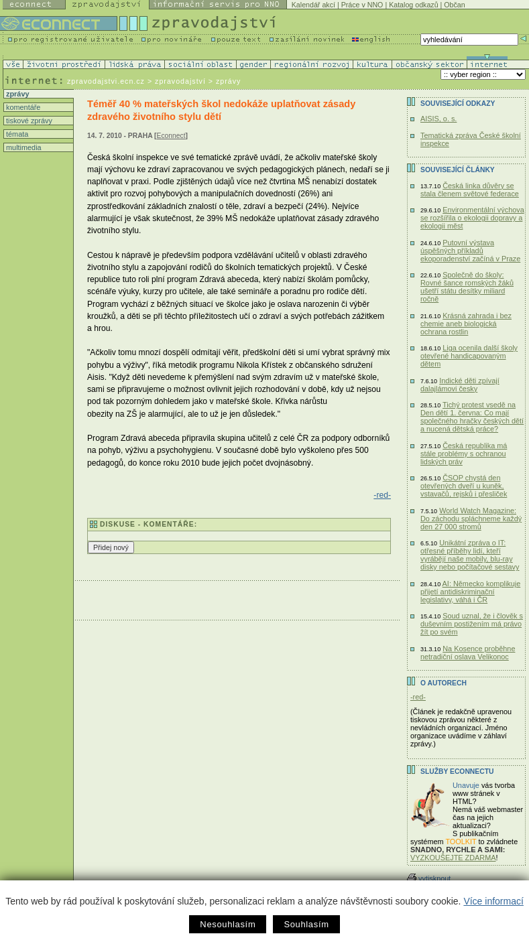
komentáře (22, 107)
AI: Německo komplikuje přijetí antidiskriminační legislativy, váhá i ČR (470, 592)
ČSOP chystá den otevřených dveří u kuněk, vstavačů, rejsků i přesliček (463, 486)
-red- (382, 495)
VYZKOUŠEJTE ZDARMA (453, 858)
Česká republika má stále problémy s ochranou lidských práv (463, 454)
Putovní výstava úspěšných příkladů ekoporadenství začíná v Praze (470, 251)
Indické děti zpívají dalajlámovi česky (459, 385)
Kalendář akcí (313, 5)
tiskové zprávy (28, 121)
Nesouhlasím (227, 924)
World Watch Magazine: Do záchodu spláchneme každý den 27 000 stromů (471, 519)
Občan (454, 5)
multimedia (23, 147)
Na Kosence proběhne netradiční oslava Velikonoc (467, 653)
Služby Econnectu (456, 771)
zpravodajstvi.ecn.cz (106, 81)
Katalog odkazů (413, 5)
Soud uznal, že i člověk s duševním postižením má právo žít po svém (471, 624)
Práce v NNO (362, 5)
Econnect (171, 135)
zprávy (16, 94)
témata (16, 134)
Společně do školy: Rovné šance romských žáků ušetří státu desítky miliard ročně (467, 287)
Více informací (493, 901)
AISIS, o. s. (438, 119)
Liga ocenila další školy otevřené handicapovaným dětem (469, 356)
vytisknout (429, 878)
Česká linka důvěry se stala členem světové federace (469, 190)
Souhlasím (306, 924)
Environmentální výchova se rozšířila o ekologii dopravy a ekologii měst (472, 218)
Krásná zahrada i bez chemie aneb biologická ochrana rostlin (466, 324)
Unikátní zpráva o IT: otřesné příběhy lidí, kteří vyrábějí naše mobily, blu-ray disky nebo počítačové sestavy (470, 555)
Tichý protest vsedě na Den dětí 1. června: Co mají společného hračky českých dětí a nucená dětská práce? (472, 417)
